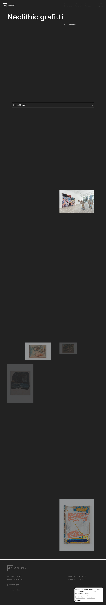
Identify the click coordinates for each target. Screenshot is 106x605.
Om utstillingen (53, 83)
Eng (102, 6)
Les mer (78, 600)
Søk (100, 4)
